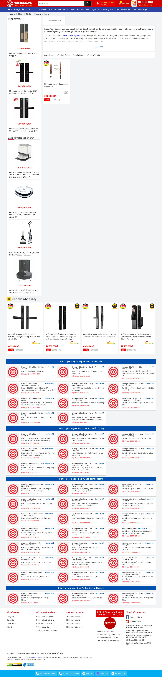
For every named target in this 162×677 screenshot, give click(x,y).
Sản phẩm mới (65, 55)
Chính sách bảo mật (73, 616)
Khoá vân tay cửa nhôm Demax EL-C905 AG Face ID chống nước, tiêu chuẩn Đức (99, 335)
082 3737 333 (109, 631)
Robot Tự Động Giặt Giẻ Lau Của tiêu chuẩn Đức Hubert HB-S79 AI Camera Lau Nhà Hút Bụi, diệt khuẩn (24, 174)
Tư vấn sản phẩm (42, 627)
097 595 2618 (114, 637)
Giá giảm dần (95, 55)
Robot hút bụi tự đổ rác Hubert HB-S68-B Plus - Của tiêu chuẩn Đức (23, 291)
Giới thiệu (10, 620)
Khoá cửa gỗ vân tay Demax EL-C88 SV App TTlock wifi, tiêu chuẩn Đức (23, 129)
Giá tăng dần (80, 55)
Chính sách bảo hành (74, 620)
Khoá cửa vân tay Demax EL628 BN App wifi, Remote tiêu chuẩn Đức (23, 92)
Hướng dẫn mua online (44, 616)
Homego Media (134, 621)
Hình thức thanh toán (44, 623)
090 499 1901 (115, 640)
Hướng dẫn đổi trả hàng (45, 620)
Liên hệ (9, 627)
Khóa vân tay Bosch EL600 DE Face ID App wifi (23, 54)
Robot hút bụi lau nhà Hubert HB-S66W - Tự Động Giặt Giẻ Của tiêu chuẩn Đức (22, 214)
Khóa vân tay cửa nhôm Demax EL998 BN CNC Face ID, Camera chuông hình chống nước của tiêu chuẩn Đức (61, 336)
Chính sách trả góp (73, 623)
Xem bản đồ (49, 367)
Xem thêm (99, 46)
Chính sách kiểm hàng (74, 627)
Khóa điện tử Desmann (54, 19)
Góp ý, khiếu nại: (103, 640)
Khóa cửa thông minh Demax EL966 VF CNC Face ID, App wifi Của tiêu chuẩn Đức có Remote (136, 336)
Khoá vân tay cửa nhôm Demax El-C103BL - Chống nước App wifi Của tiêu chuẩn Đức (24, 336)
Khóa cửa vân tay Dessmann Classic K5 (56, 85)
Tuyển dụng (11, 623)
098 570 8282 (116, 634)
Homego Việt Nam (135, 617)
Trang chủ (10, 616)
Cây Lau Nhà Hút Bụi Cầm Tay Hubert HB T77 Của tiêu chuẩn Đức (24, 253)
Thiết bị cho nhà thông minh (47, 630)
